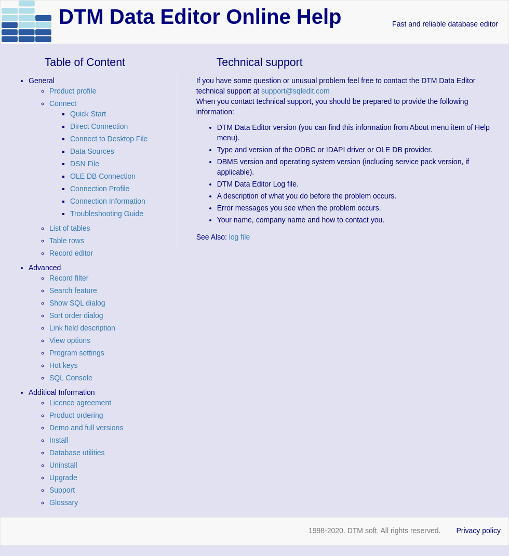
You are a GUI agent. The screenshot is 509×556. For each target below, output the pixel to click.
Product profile (72, 91)
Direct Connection (99, 126)
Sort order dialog (76, 315)
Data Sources (92, 151)
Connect (62, 103)
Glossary (63, 502)
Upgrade (63, 477)
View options (69, 340)
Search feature (73, 290)
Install (59, 440)
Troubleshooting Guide (106, 213)
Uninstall (63, 465)
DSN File (84, 164)
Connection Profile (99, 188)
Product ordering (76, 415)
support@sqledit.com (295, 91)
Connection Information (107, 201)
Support (62, 490)
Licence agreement (80, 403)
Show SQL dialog (77, 303)
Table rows (66, 240)
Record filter (68, 278)
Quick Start (88, 114)
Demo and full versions (86, 427)
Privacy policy (478, 530)
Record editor (71, 253)
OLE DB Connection (103, 176)
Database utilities (77, 452)
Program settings (76, 353)
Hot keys (63, 365)
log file (239, 237)
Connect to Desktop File (109, 139)
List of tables (69, 228)
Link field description (82, 328)
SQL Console (70, 378)
